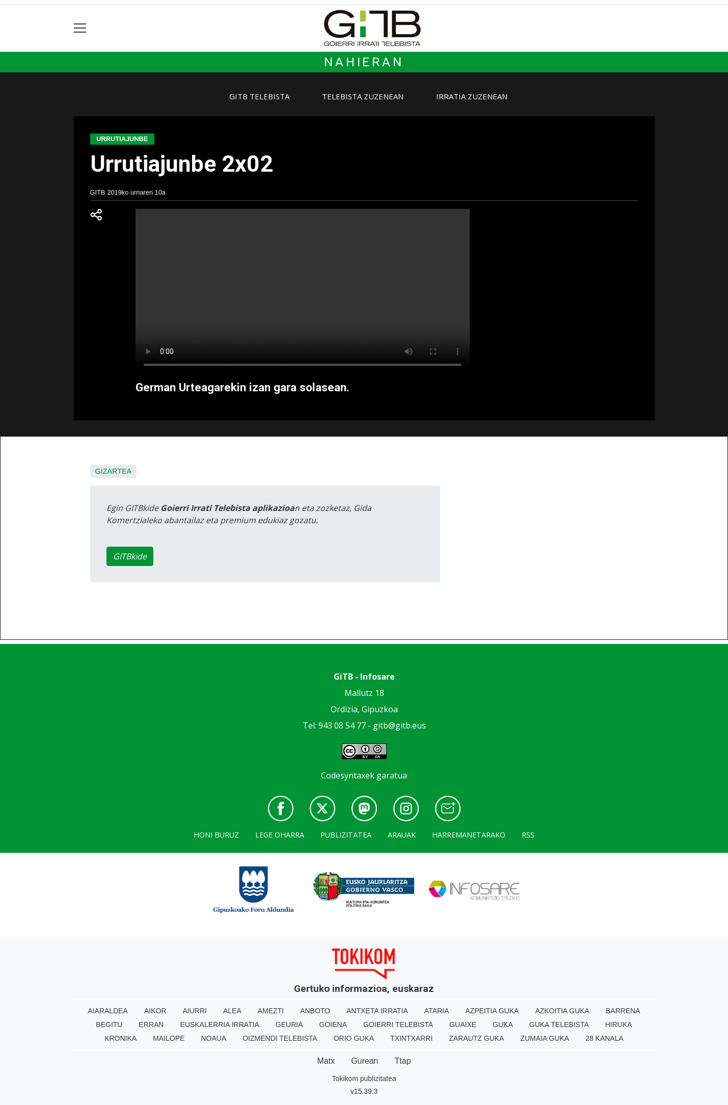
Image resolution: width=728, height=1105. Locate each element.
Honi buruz (216, 835)
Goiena (333, 1024)
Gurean (364, 1061)
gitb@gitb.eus (399, 725)
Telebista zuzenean (362, 96)
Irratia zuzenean (471, 96)
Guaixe (462, 1024)
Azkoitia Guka (562, 1011)
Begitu (109, 1024)
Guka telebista (559, 1024)
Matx (326, 1061)
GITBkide (130, 556)
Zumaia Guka (544, 1038)
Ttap (403, 1061)
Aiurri (195, 1011)
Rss (528, 835)
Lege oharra (279, 835)
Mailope (168, 1038)
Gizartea (113, 471)
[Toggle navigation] (80, 28)
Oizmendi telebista (279, 1038)
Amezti (271, 1011)
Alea (232, 1011)
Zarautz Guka (476, 1038)
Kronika (120, 1038)
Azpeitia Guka (492, 1011)
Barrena (623, 1011)
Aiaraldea (108, 1011)
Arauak (402, 835)
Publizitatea (345, 835)
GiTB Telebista (259, 96)
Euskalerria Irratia (219, 1024)
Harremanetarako (468, 835)
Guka (503, 1024)
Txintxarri (411, 1038)
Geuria (289, 1024)
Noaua (213, 1038)
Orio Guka (354, 1038)
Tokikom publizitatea (364, 1078)
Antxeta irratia (377, 1011)
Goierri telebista (398, 1024)
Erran (151, 1024)
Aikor (155, 1011)
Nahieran (363, 62)
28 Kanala (604, 1038)
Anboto (315, 1011)
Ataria (436, 1011)
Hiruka (618, 1024)
